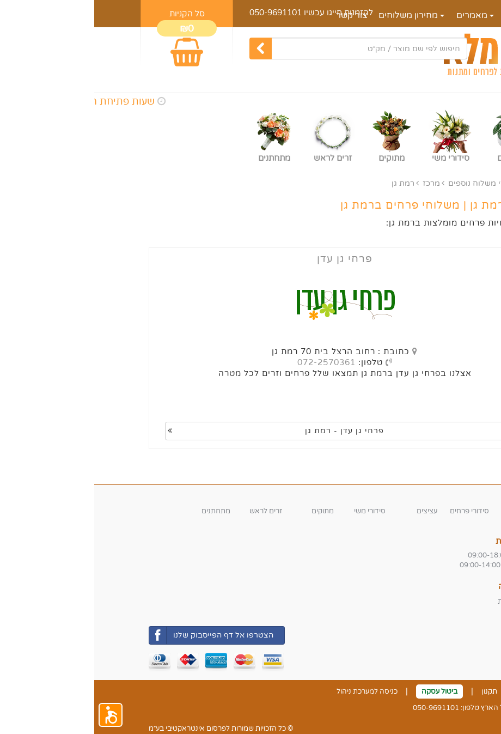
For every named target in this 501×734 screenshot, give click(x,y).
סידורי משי (275, 511)
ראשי (438, 183)
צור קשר (434, 691)
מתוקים (228, 511)
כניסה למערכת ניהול (272, 691)
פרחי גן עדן (250, 259)
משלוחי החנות (425, 601)
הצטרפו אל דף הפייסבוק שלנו (117, 635)
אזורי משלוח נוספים (387, 183)
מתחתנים (121, 511)
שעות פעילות (424, 541)
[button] (16, 715)
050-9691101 (181, 12)
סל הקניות (93, 14)
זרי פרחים (432, 511)
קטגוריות (431, 496)
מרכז (337, 183)
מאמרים (381, 15)
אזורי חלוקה (425, 586)
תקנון (395, 691)
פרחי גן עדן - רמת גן (182, 430)
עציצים (332, 511)
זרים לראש (171, 511)
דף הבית (428, 15)
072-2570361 (232, 362)
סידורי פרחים (375, 511)
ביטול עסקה (345, 691)
